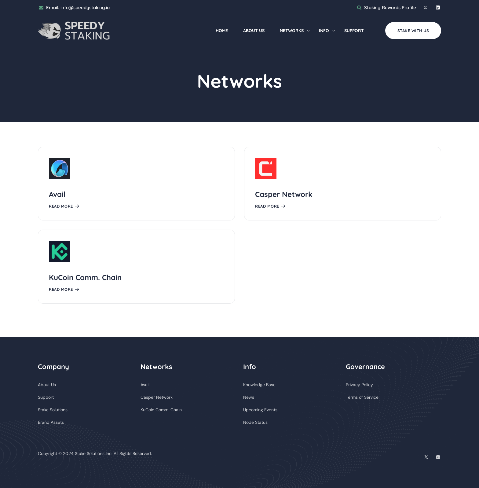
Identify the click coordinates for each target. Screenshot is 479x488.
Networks (292, 30)
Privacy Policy (359, 384)
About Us (254, 30)
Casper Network (284, 194)
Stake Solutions (53, 409)
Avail (57, 194)
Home (222, 30)
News (248, 397)
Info (324, 30)
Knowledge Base (259, 384)
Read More (61, 206)
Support (354, 30)
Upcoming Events (260, 409)
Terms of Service (362, 397)
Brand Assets (51, 422)
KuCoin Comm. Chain (85, 277)
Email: (78, 7)
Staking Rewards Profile (390, 7)
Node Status (255, 422)
